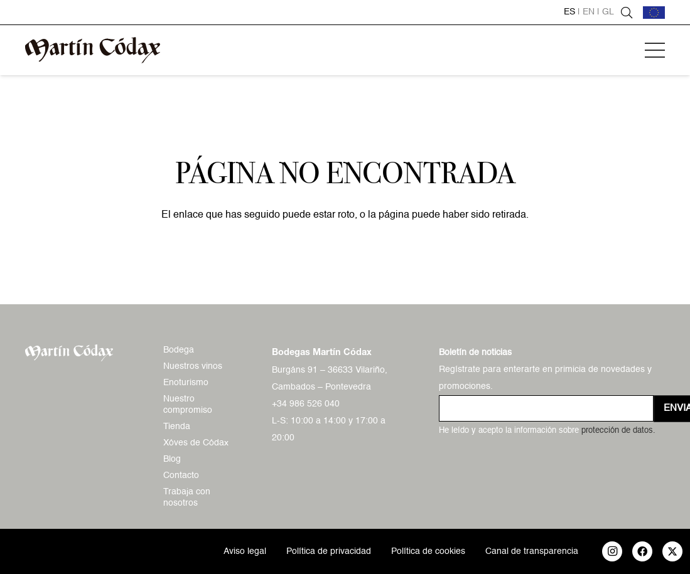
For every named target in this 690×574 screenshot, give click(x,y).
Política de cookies (428, 551)
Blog (172, 459)
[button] (655, 50)
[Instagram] (612, 551)
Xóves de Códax (196, 442)
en (589, 12)
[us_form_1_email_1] (546, 408)
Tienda (176, 426)
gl (608, 12)
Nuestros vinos (192, 366)
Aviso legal (245, 551)
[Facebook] (642, 551)
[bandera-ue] (654, 12)
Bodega (178, 350)
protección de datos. (618, 431)
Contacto (181, 475)
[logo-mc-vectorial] (92, 50)
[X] (672, 551)
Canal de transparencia (531, 551)
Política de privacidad (328, 551)
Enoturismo (185, 382)
